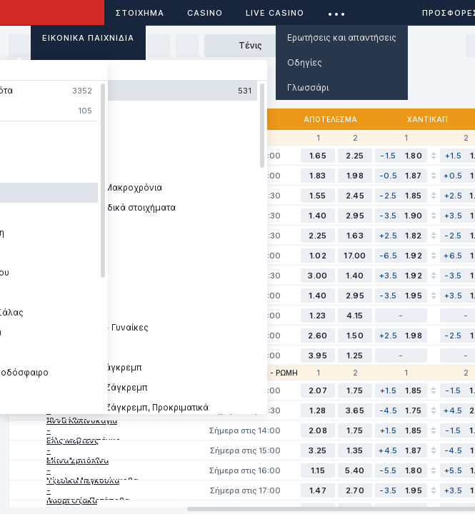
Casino (205, 13)
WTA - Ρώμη (274, 372)
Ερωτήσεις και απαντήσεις (341, 37)
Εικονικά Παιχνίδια (88, 38)
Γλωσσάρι (308, 87)
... (336, 10)
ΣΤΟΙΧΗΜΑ (140, 13)
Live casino (275, 13)
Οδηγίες (304, 62)
